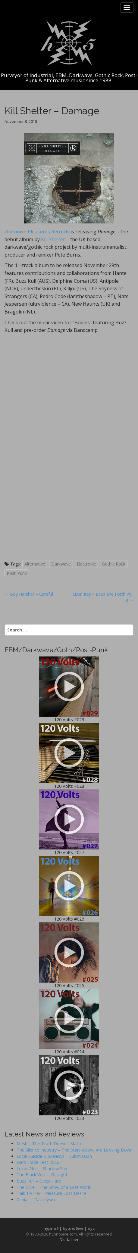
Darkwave (61, 564)
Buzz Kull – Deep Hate (39, 1181)
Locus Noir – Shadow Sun (42, 1168)
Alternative (34, 564)
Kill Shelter (53, 239)
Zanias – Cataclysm (36, 1199)
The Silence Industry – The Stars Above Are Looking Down (75, 1150)
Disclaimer (69, 1239)
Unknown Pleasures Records (37, 231)
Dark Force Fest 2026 (38, 1162)
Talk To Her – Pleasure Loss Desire (51, 1193)
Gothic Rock (113, 564)
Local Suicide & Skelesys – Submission (54, 1156)
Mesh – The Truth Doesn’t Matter (50, 1143)
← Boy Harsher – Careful (29, 594)
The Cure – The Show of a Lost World (54, 1187)
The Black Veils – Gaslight (42, 1174)
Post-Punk (17, 573)
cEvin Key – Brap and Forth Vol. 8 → (103, 597)
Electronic (86, 564)
